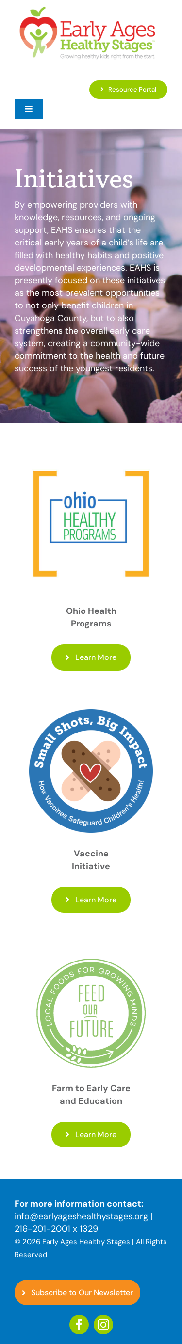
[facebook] (79, 1324)
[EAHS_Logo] (87, 9)
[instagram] (103, 1324)
